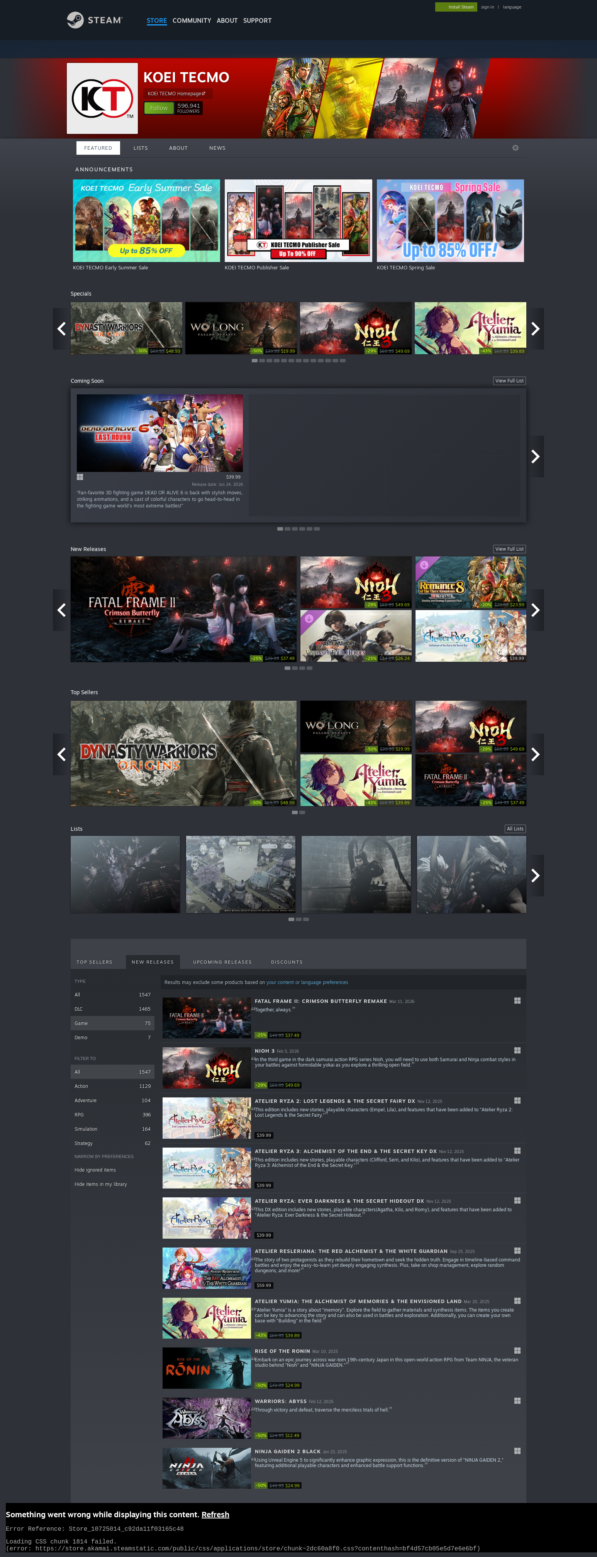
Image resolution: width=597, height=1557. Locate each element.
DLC (113, 1009)
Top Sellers (94, 962)
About (227, 20)
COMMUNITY (192, 20)
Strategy (113, 1143)
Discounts (287, 962)
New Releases (153, 962)
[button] (159, 108)
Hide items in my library (101, 1184)
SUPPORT (257, 20)
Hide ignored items (95, 1170)
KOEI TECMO (186, 77)
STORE (157, 20)
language (512, 7)
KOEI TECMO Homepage (177, 93)
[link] (158, 351)
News (217, 148)
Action (113, 1086)
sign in (487, 7)
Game (113, 1023)
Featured (98, 148)
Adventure (113, 1100)
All (113, 994)
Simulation (113, 1129)
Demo (113, 1037)
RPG (113, 1114)
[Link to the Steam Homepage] (101, 26)
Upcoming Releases (222, 962)
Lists (141, 148)
